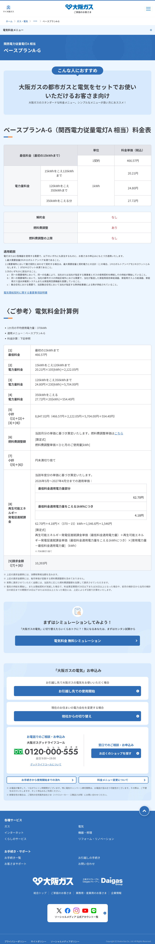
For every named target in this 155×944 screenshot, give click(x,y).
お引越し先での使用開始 (99, 691)
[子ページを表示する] (35, 21)
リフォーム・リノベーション (96, 839)
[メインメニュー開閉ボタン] (148, 9)
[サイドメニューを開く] (77, 30)
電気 (81, 826)
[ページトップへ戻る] (144, 811)
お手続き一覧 (12, 858)
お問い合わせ (86, 864)
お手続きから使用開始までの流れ (47, 780)
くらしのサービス (15, 839)
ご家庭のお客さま (61, 893)
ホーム (9, 21)
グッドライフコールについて (45, 764)
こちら (118, 433)
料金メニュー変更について (121, 780)
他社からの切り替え (100, 716)
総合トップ (40, 893)
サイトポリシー (38, 941)
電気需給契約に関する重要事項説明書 (25, 292)
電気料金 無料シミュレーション (96, 641)
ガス (7, 826)
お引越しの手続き (89, 858)
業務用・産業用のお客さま (91, 893)
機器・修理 (85, 832)
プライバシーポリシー (15, 941)
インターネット (14, 832)
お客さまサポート (15, 864)
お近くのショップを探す (119, 753)
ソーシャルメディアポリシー (65, 941)
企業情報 (116, 893)
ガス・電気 (22, 21)
